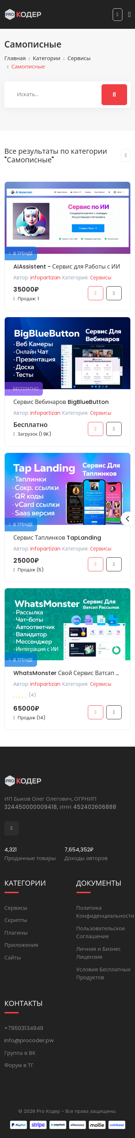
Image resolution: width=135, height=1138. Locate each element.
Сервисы (79, 58)
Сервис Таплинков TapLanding (57, 538)
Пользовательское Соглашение (100, 932)
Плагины (16, 932)
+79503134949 (23, 1028)
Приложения (21, 945)
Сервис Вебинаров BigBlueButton (61, 402)
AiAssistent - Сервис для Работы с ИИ (66, 266)
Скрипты (15, 920)
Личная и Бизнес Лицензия (98, 953)
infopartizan (45, 277)
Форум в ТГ (18, 1065)
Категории (46, 58)
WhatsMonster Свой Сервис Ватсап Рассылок (67, 673)
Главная (15, 58)
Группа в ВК (20, 1053)
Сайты (12, 957)
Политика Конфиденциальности (105, 912)
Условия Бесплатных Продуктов (103, 973)
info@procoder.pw (29, 1040)
